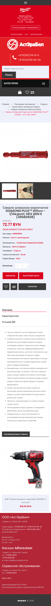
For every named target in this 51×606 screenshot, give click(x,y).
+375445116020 (8, 557)
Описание (7, 309)
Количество (8, 265)
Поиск (9, 74)
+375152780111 (11, 555)
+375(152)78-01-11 (28, 55)
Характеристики (10, 316)
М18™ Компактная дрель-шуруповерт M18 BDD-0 (25, 499)
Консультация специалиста (25, 27)
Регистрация (16, 34)
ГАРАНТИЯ (32, 286)
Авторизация (36, 34)
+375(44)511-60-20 (29, 59)
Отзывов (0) (8, 322)
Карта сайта (6, 578)
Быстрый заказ (31, 275)
